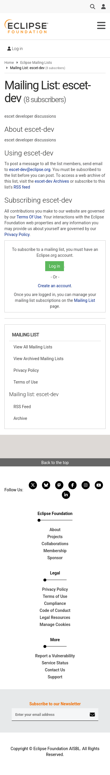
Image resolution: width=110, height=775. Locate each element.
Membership (55, 550)
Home (9, 63)
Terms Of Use (29, 217)
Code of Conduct (55, 610)
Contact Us (55, 670)
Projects (54, 536)
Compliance (55, 603)
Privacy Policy (16, 234)
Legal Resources (55, 617)
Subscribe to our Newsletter (55, 704)
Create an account (54, 285)
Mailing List (84, 300)
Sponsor (54, 557)
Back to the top (55, 462)
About (55, 529)
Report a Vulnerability (55, 655)
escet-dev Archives (52, 181)
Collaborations (55, 543)
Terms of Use (25, 382)
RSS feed (21, 187)
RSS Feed (22, 406)
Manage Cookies (55, 624)
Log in (15, 48)
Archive (20, 418)
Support (55, 677)
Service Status (55, 663)
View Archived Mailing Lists (38, 358)
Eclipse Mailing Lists (36, 63)
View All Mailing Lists (32, 347)
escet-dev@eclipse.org (29, 169)
